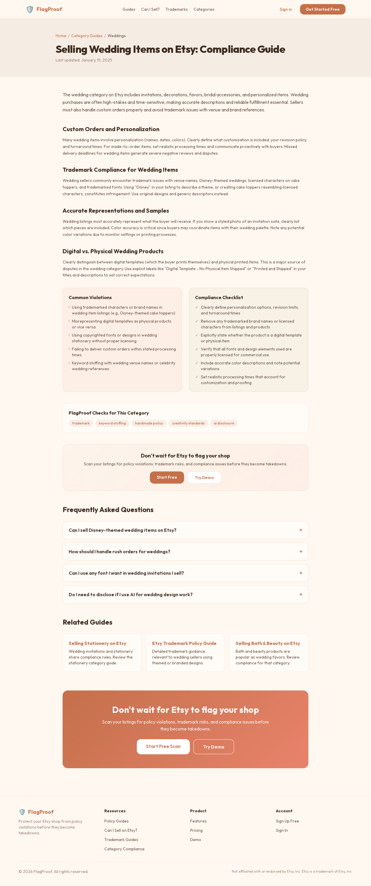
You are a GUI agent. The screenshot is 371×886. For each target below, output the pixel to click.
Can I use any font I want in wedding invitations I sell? (185, 573)
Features (198, 821)
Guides (129, 9)
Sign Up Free (287, 821)
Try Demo (204, 477)
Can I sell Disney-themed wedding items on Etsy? (185, 530)
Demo (195, 839)
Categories (204, 9)
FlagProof (44, 9)
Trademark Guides (121, 839)
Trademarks (177, 9)
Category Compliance (124, 848)
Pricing (196, 830)
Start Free (167, 477)
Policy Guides (116, 821)
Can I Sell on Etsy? (120, 830)
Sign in (286, 9)
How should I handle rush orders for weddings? (185, 551)
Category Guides (87, 35)
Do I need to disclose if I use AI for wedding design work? (185, 594)
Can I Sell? (150, 9)
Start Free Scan (163, 746)
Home (61, 35)
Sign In (282, 830)
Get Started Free (323, 9)
